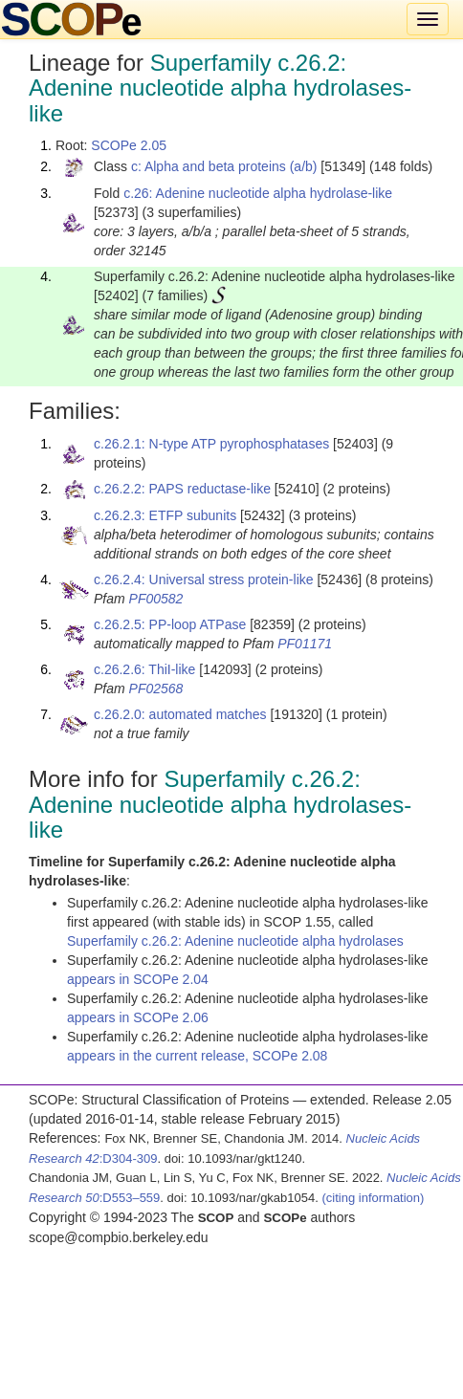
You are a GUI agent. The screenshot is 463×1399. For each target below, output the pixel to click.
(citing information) (372, 1198)
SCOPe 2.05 (128, 145)
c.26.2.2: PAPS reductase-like (182, 488)
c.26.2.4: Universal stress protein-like (204, 579)
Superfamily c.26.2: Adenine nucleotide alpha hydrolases (235, 941)
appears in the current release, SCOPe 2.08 (197, 1055)
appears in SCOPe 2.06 (138, 1017)
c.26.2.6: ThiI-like (144, 669)
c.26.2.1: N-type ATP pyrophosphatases (211, 443)
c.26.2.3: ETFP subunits (165, 515)
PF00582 (156, 598)
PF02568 (156, 688)
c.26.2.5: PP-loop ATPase (170, 624)
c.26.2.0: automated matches (180, 714)
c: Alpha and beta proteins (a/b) (224, 166)
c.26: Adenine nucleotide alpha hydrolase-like (257, 193)
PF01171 (304, 643)
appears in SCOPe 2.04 (138, 979)
